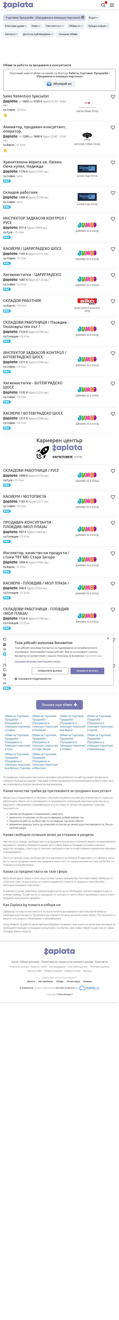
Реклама (87, 1005)
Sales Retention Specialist (28, 96)
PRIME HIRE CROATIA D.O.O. (87, 711)
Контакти (106, 997)
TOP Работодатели (99, 1001)
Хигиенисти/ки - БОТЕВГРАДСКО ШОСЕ (25, 395)
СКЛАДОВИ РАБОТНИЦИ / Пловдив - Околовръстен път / (34, 328)
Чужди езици (14, 34)
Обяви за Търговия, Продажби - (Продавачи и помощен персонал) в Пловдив (45, 758)
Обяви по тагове (72, 1005)
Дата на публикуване (66, 34)
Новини (89, 1016)
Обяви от (80, 26)
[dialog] (59, 660)
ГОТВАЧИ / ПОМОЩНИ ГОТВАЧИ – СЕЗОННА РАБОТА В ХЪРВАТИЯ (36, 702)
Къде (93, 17)
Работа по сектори (19, 1001)
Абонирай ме (62, 84)
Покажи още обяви (59, 740)
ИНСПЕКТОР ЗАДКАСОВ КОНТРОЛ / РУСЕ (27, 223)
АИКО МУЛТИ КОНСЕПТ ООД (87, 313)
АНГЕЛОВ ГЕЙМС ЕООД (87, 144)
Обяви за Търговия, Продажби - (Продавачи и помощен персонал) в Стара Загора (45, 777)
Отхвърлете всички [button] (48, 670)
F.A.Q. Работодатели (78, 1001)
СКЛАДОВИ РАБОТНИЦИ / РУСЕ (35, 487)
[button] (59, 661)
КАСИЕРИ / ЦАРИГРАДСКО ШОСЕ (36, 252)
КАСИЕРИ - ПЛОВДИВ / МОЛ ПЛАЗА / (32, 609)
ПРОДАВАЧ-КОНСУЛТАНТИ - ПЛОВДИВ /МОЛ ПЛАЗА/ (31, 542)
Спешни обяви (98, 34)
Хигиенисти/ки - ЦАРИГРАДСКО (36, 278)
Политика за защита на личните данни (68, 997)
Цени (10, 997)
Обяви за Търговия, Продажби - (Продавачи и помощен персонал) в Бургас (100, 758)
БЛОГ (44, 1001)
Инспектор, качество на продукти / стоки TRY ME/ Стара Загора (30, 575)
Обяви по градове (53, 1005)
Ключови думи (15, 26)
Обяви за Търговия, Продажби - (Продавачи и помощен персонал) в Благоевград (100, 777)
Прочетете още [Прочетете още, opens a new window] (94, 655)
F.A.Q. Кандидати (57, 1001)
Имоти (29, 1016)
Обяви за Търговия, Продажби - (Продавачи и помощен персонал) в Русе (17, 777)
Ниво (37, 26)
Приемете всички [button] (86, 670)
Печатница (74, 1016)
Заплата (37, 34)
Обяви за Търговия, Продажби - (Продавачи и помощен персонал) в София (17, 758)
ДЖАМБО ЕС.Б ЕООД (87, 233)
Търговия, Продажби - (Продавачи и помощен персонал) (43, 17)
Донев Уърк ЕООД (87, 177)
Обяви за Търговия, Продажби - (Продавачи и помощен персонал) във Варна (72, 758)
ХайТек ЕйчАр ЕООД (87, 111)
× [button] (108, 638)
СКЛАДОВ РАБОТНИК (24, 304)
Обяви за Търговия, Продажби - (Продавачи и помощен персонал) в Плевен (72, 777)
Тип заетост (57, 26)
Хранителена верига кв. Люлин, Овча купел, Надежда (34, 165)
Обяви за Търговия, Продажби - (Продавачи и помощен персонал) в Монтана (45, 796)
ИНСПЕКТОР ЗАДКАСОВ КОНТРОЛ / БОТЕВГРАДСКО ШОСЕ (31, 362)
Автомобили (44, 1016)
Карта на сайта (34, 1005)
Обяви (59, 1016)
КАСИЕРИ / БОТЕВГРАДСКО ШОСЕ (30, 427)
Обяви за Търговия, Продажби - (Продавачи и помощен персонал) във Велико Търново (18, 796)
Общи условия (26, 997)
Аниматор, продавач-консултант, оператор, (26, 130)
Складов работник (22, 194)
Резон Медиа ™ (65, 1029)
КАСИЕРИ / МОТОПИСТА (27, 513)
